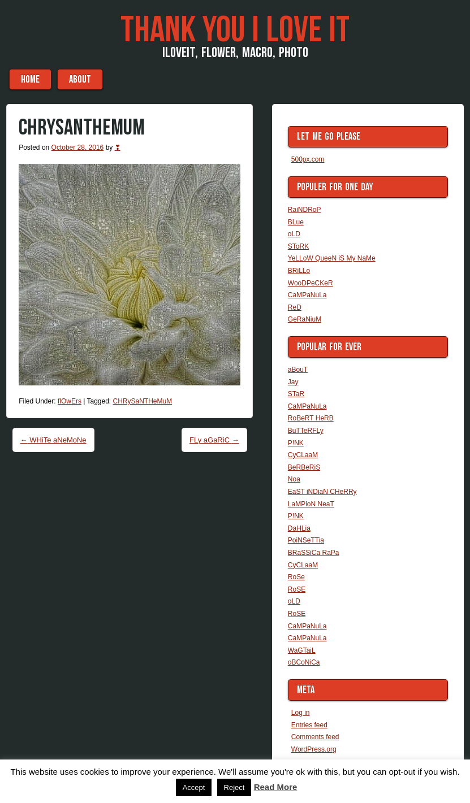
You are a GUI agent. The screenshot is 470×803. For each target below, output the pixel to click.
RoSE (296, 589)
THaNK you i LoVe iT (235, 30)
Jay (293, 382)
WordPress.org (314, 749)
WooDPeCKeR (310, 283)
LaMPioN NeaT (311, 504)
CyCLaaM (303, 455)
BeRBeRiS (304, 467)
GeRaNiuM (304, 319)
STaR (296, 394)
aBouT (80, 79)
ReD (294, 307)
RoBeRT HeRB (311, 418)
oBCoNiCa (304, 662)
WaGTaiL (302, 650)
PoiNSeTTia (306, 540)
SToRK (298, 246)
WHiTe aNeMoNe (53, 440)
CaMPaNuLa (307, 295)
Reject (234, 787)
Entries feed (309, 725)
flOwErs (69, 401)
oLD (294, 234)
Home (30, 79)
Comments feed (315, 737)
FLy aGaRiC (214, 440)
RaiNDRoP (304, 210)
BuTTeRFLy (306, 431)
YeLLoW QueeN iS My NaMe (332, 258)
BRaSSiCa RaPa (313, 553)
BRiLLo (299, 271)
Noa (294, 479)
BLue (296, 222)
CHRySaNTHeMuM (143, 401)
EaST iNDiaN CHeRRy (322, 492)
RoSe (296, 577)
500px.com (308, 159)
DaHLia (299, 528)
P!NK (296, 443)
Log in (300, 713)
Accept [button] (194, 787)
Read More (275, 787)
